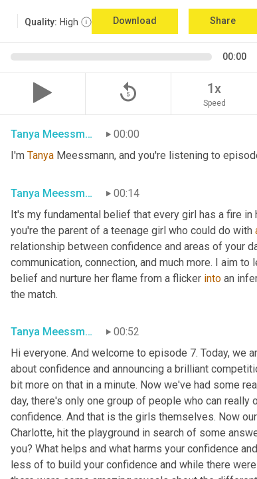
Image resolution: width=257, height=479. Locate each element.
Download (135, 20)
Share (223, 20)
